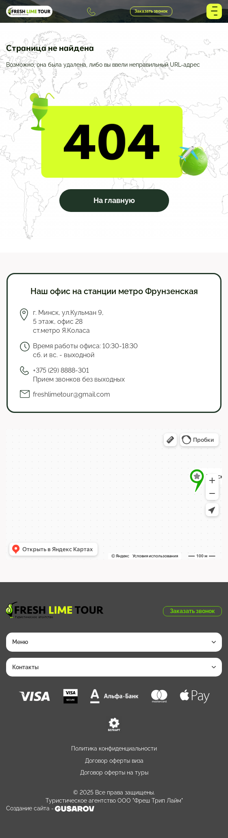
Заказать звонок (151, 11)
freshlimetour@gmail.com (71, 394)
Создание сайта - (50, 809)
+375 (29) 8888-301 (91, 11)
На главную (114, 200)
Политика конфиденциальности (114, 748)
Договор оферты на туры (114, 772)
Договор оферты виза (114, 760)
